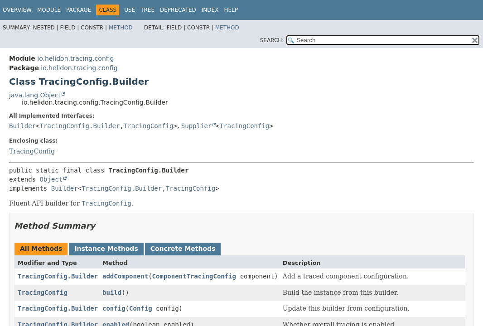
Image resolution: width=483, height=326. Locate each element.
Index (210, 10)
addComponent (125, 276)
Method (121, 27)
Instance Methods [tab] (106, 248)
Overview (17, 10)
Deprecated (178, 10)
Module (49, 10)
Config (140, 308)
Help (231, 10)
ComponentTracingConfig (194, 276)
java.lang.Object (35, 95)
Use (129, 10)
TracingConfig (149, 125)
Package (78, 10)
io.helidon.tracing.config (75, 58)
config (114, 308)
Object (51, 179)
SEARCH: (272, 40)
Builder (22, 125)
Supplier (196, 125)
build (111, 292)
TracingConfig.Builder (79, 125)
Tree (147, 10)
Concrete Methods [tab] (183, 248)
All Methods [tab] (41, 248)
